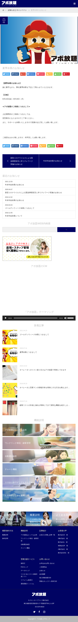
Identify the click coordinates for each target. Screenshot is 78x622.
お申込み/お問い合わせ (47, 563)
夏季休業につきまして (28, 352)
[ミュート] (65, 318)
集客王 (23, 563)
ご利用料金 (43, 567)
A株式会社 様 (63, 549)
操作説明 (5, 538)
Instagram (44, 611)
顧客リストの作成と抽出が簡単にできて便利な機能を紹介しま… (45, 405)
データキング (25, 570)
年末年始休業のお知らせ (14, 185)
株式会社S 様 (63, 535)
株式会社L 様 (63, 542)
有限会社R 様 (63, 546)
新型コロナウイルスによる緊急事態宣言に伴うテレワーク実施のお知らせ (33, 193)
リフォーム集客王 (27, 580)
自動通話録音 (25, 544)
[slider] (35, 318)
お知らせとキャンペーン (17, 10)
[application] (39, 318)
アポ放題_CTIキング (43, 619)
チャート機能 (25, 548)
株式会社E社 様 (63, 553)
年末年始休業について (13, 216)
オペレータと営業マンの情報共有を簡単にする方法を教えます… (45, 387)
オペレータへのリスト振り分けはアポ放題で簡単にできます (43, 370)
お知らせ (42, 570)
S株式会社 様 (63, 538)
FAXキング (24, 567)
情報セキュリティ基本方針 (48, 581)
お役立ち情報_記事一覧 (47, 535)
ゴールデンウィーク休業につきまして (19, 208)
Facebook (39, 611)
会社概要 (42, 574)
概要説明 (5, 535)
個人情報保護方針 (45, 578)
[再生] (5, 318)
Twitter (34, 611)
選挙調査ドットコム (27, 584)
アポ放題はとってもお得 (29, 535)
